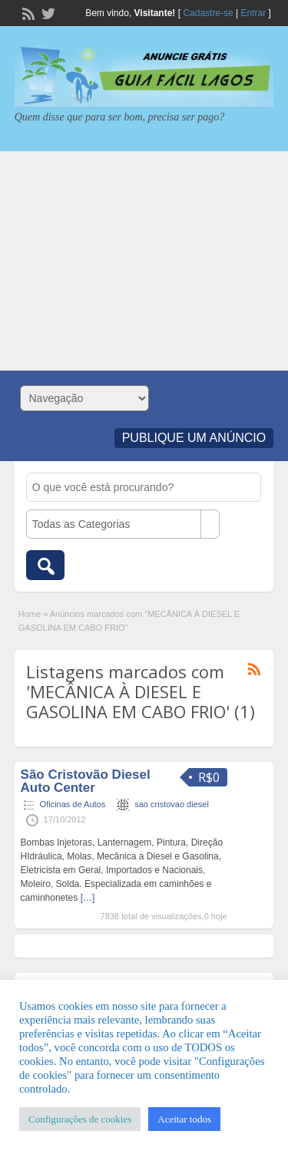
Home (29, 613)
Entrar (253, 13)
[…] (88, 897)
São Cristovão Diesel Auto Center (86, 781)
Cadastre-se (208, 13)
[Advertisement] (144, 261)
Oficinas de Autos (73, 804)
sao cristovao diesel (171, 804)
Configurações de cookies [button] (79, 1119)
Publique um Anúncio (194, 437)
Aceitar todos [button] (184, 1119)
